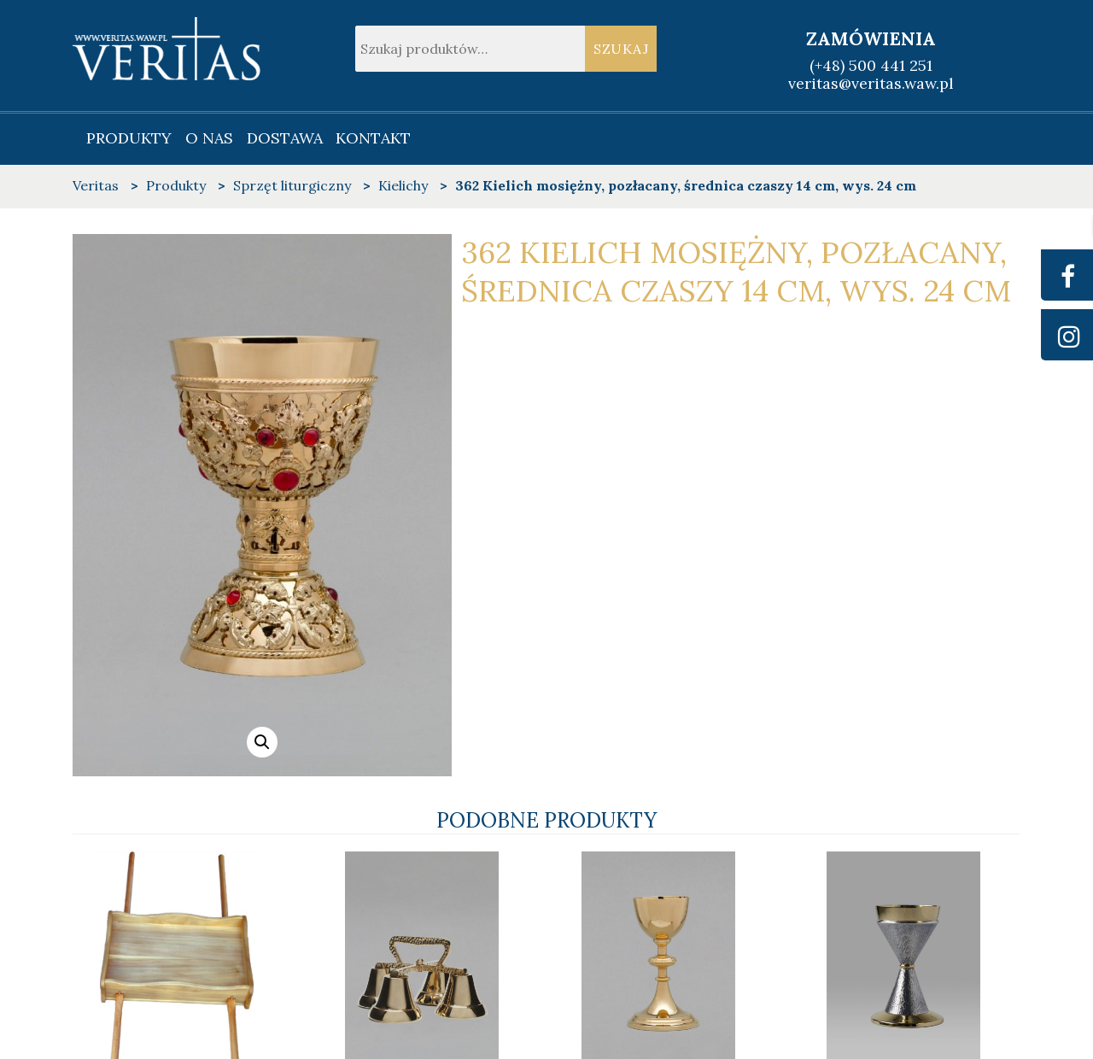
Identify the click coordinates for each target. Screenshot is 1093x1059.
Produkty (129, 138)
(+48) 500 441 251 (871, 65)
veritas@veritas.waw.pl (871, 83)
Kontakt (373, 138)
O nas (209, 138)
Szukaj (621, 48)
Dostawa (285, 138)
